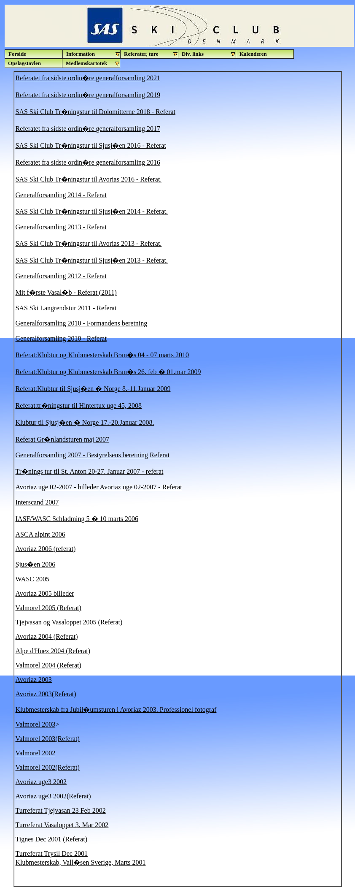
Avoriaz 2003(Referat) (46, 693)
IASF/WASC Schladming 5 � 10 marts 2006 (77, 518)
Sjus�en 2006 (36, 564)
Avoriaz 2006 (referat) (46, 548)
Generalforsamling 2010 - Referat (61, 338)
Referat (159, 455)
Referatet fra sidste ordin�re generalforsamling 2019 (88, 94)
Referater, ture (151, 54)
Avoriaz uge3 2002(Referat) (53, 796)
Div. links (209, 54)
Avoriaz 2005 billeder (45, 593)
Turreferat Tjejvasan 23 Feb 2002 (61, 810)
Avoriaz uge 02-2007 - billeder (57, 487)
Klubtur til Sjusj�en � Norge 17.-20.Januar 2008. (85, 422)
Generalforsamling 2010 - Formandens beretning (82, 323)
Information (93, 54)
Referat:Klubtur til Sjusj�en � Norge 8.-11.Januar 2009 (93, 388)
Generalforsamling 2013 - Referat (61, 227)
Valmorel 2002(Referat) (48, 767)
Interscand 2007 (37, 502)
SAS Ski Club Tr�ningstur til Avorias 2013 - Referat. (89, 243)
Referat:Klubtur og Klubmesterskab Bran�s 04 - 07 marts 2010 (102, 354)
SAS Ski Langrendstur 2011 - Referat (66, 308)
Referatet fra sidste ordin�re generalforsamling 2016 (88, 162)
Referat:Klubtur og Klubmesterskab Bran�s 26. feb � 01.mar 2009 (108, 371)
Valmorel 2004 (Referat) (48, 665)
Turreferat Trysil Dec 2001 (52, 853)
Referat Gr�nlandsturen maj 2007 (63, 439)
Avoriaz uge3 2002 (41, 781)
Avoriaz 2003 (34, 679)
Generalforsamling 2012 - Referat (61, 275)
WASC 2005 (32, 579)
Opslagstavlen (24, 63)
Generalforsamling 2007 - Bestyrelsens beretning (82, 455)
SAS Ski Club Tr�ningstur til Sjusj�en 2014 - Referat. (92, 211)
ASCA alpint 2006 (40, 534)
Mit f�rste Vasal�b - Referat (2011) (66, 292)
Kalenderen (253, 54)
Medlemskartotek (93, 63)
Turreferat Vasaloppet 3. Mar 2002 (62, 824)
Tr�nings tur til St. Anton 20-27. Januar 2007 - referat (90, 471)
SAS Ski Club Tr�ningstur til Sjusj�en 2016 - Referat (91, 145)
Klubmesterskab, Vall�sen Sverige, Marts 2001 (81, 862)
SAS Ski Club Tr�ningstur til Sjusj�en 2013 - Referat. (92, 260)
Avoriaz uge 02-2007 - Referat (141, 487)
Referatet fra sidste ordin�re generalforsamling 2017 (88, 128)
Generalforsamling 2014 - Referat (61, 194)
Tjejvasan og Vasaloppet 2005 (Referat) (69, 622)
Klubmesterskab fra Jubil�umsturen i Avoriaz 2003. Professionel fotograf (116, 709)
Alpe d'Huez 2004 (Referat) (53, 650)
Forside (17, 54)
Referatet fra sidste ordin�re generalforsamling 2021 (88, 77)
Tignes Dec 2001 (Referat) (51, 839)
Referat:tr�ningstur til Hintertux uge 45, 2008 (79, 405)
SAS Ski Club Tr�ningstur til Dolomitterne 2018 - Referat (96, 111)
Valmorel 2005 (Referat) (48, 607)
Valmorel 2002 (36, 753)
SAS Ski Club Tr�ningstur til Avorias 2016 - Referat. (89, 179)
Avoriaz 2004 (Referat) (47, 636)
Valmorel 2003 (36, 724)
